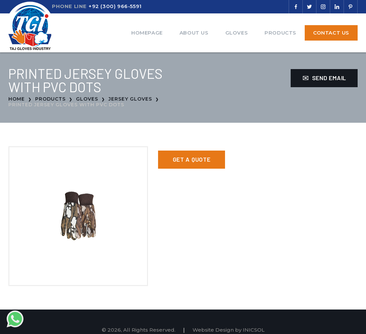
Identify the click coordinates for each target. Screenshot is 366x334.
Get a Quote (192, 159)
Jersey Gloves (130, 99)
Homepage (147, 33)
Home (16, 99)
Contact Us (331, 33)
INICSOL (254, 330)
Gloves (236, 33)
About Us (194, 33)
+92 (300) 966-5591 (115, 6)
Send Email (324, 77)
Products (280, 33)
